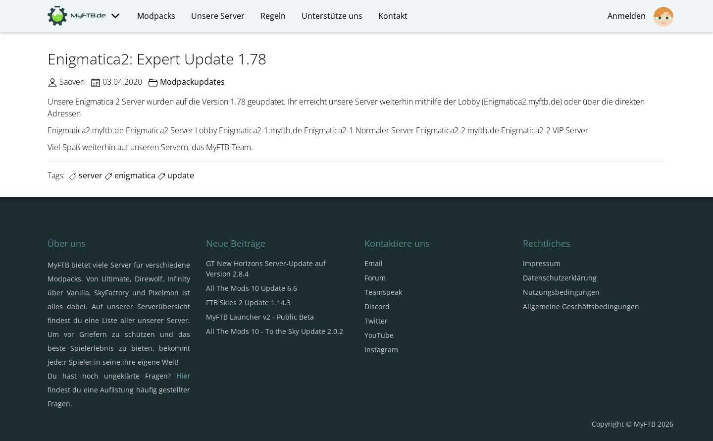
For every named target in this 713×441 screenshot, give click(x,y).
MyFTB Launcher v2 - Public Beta (260, 317)
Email (373, 263)
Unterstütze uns (332, 15)
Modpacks (156, 15)
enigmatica (129, 175)
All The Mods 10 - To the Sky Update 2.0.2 (274, 331)
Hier (183, 376)
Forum (375, 277)
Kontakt (392, 15)
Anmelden (640, 17)
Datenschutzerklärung (560, 277)
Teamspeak (383, 292)
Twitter (376, 321)
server (85, 175)
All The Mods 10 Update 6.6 (251, 288)
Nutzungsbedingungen (561, 292)
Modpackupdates (192, 81)
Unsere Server (218, 15)
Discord (377, 306)
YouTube (379, 335)
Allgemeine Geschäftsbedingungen (581, 306)
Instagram (381, 349)
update (175, 175)
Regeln (273, 15)
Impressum (541, 263)
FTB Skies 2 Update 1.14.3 (248, 302)
